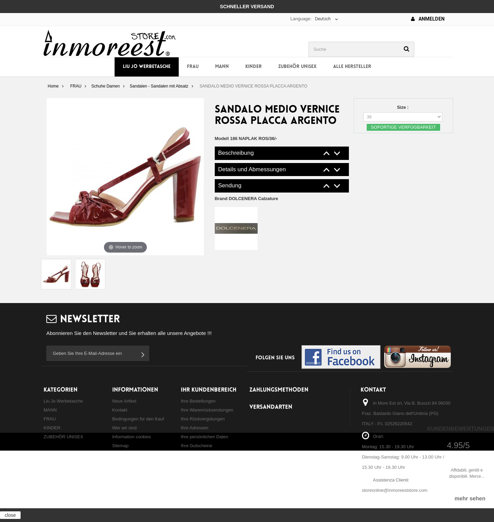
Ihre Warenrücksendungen (207, 410)
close (10, 515)
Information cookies (131, 436)
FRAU (193, 66)
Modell (222, 138)
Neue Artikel (124, 401)
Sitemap (120, 445)
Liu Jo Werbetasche (146, 66)
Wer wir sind (124, 427)
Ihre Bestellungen (198, 401)
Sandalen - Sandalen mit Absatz (159, 86)
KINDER (253, 66)
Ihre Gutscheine (196, 445)
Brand (246, 198)
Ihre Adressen (194, 427)
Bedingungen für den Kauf (138, 418)
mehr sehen (470, 498)
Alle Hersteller (352, 66)
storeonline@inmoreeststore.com (394, 490)
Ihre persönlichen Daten (204, 436)
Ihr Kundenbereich (208, 390)
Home (53, 86)
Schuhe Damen (105, 86)
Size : (403, 107)
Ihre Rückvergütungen (203, 418)
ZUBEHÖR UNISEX (297, 66)
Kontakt (119, 410)
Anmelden (428, 19)
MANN (222, 66)
